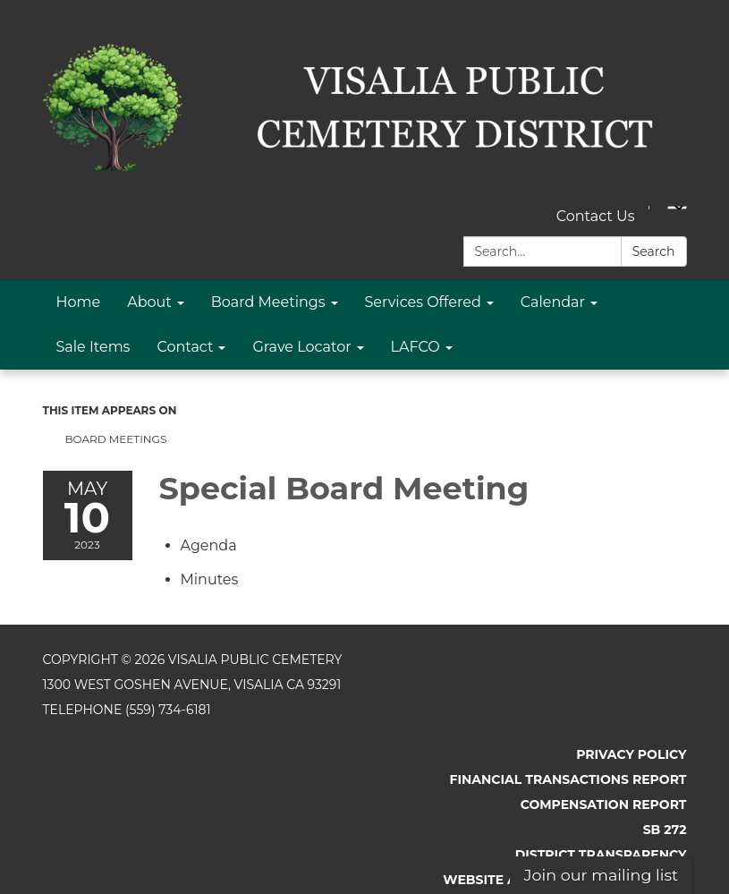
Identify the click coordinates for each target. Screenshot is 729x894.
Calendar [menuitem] (553, 302)
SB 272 (665, 830)
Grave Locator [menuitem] (301, 346)
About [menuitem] (149, 302)
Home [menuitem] (78, 302)
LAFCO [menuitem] (415, 346)
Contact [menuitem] (185, 346)
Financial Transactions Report (567, 779)
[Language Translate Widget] (677, 207)
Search (653, 251)
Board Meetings (116, 439)
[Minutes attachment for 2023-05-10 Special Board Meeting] (210, 579)
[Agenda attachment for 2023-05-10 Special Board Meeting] (209, 545)
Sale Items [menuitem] (93, 346)
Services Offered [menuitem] (423, 302)
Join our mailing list (601, 874)
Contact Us (595, 216)
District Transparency (601, 855)
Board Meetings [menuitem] (268, 302)
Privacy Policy (631, 754)
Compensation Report (604, 804)
